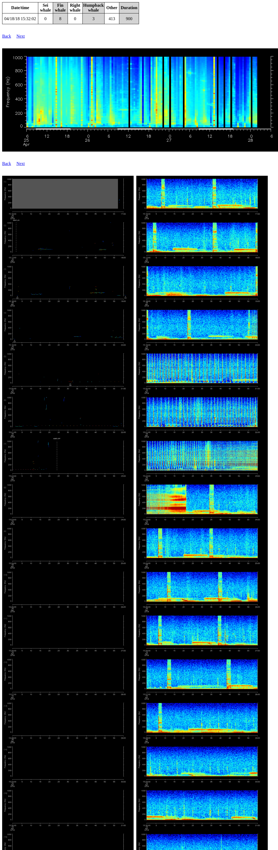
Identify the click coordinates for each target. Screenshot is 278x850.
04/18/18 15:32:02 (20, 18)
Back (6, 36)
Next (20, 36)
